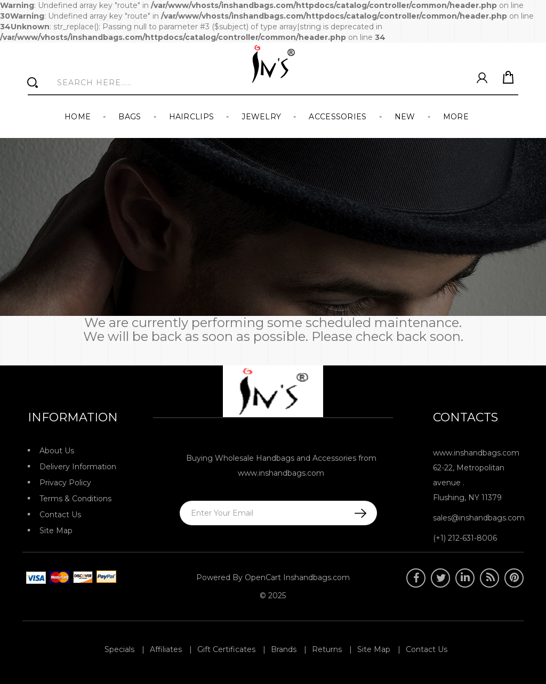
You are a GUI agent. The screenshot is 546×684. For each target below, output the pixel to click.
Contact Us (60, 514)
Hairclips (191, 116)
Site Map (56, 530)
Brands (283, 649)
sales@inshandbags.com (479, 518)
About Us (56, 450)
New (405, 116)
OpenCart (263, 577)
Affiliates (166, 649)
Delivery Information (77, 466)
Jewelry (261, 116)
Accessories (337, 116)
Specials (119, 649)
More (456, 116)
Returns (327, 649)
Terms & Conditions (75, 498)
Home (78, 116)
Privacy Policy (65, 482)
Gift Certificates (226, 649)
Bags (129, 116)
